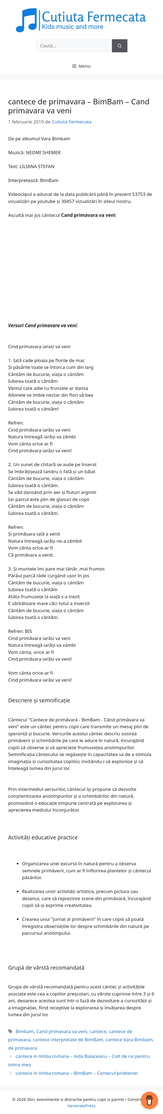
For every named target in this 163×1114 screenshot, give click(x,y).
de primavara (22, 1048)
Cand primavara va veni (61, 1031)
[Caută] (119, 45)
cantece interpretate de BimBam (68, 1039)
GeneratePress (81, 1105)
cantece (98, 1031)
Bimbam (24, 1031)
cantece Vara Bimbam (128, 1039)
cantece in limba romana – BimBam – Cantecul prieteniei (76, 1073)
